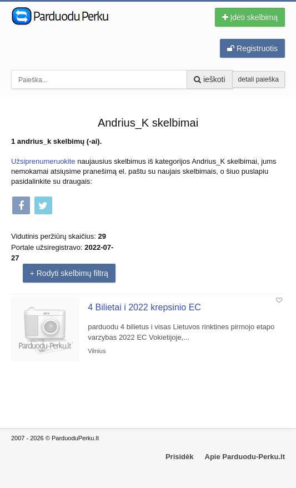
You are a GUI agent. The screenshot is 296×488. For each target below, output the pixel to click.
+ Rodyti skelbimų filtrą (69, 273)
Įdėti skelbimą (250, 17)
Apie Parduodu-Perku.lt (245, 456)
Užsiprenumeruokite (43, 161)
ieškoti (209, 79)
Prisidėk (179, 456)
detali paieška (258, 79)
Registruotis (252, 48)
